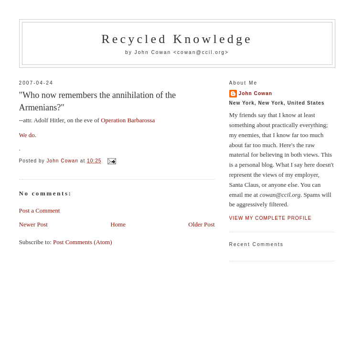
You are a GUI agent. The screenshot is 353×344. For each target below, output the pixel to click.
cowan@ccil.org (201, 52)
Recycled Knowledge (177, 39)
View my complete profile (270, 218)
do (32, 135)
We (23, 135)
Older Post (201, 224)
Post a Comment (39, 210)
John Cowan (255, 93)
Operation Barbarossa (128, 120)
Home (118, 224)
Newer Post (33, 224)
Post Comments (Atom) (82, 242)
